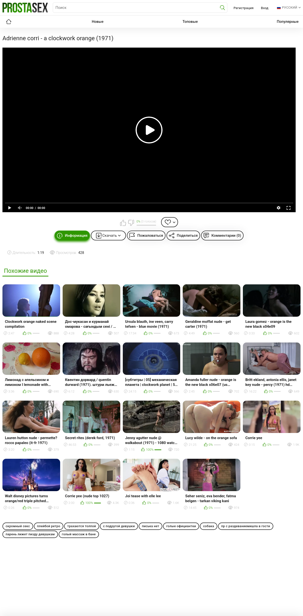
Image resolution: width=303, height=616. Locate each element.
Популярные (288, 21)
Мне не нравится (131, 223)
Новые (98, 21)
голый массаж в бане (79, 534)
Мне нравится (123, 223)
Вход (265, 8)
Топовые (190, 21)
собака (208, 526)
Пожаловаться (150, 235)
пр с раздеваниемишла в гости (245, 526)
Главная (8, 21)
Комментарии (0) (226, 235)
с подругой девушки (119, 526)
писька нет (150, 526)
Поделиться (187, 235)
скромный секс (18, 526)
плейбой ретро (48, 526)
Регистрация (243, 8)
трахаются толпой (81, 526)
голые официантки (181, 526)
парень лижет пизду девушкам (30, 534)
